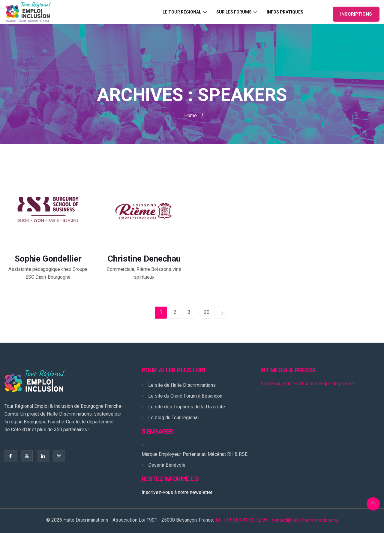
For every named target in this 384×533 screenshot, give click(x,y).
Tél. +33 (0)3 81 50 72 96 (241, 520)
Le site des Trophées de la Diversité (186, 407)
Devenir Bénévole (166, 465)
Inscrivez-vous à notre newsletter (177, 492)
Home (190, 115)
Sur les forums (234, 12)
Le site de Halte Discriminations (182, 385)
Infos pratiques (285, 12)
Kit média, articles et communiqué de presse (307, 383)
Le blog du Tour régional (173, 417)
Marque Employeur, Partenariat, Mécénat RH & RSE (195, 454)
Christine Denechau (144, 259)
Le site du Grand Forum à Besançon (185, 396)
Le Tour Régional (182, 12)
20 (206, 312)
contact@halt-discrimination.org (305, 520)
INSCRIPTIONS (356, 14)
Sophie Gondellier (48, 259)
